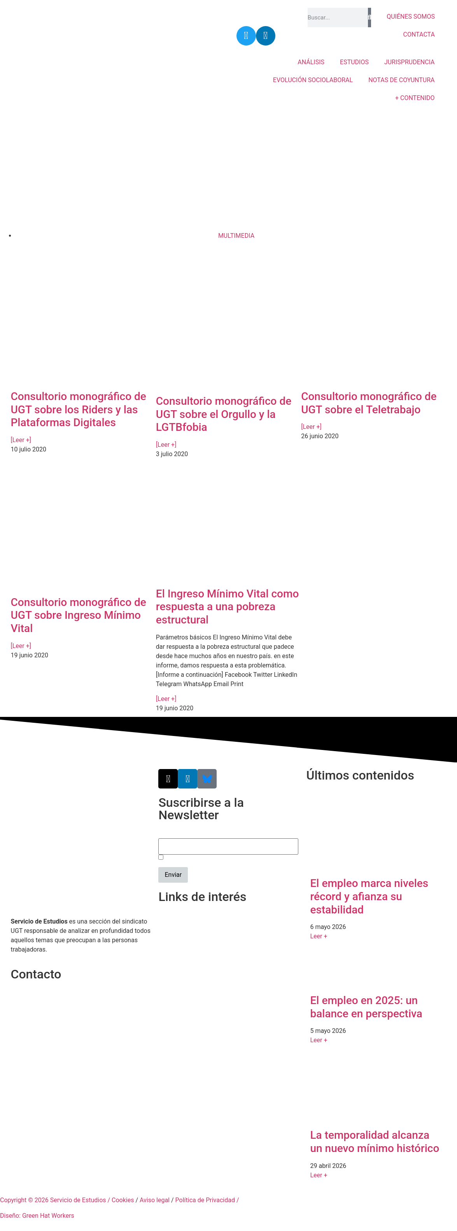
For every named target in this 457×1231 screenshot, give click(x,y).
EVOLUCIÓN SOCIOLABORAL (313, 80)
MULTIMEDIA (236, 235)
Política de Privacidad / (207, 1200)
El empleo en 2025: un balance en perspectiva (366, 1007)
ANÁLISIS (311, 62)
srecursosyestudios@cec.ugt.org (56, 1032)
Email (166, 834)
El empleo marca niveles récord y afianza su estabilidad (369, 896)
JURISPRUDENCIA (409, 62)
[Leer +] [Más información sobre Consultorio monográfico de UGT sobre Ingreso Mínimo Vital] (21, 646)
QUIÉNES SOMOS (411, 16)
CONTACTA (419, 34)
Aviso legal (155, 1200)
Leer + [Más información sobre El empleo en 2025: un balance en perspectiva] (318, 1040)
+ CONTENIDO (415, 98)
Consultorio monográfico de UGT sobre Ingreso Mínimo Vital (78, 615)
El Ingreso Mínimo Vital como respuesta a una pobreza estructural (227, 606)
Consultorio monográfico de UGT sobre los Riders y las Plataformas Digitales (78, 409)
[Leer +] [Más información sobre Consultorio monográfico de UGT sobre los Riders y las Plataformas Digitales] (21, 440)
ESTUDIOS (354, 62)
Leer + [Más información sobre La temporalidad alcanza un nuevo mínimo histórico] (318, 1175)
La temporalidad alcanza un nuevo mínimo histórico (374, 1142)
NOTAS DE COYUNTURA (401, 80)
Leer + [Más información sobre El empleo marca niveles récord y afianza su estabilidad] (318, 936)
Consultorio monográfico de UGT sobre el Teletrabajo (368, 403)
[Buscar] (369, 17)
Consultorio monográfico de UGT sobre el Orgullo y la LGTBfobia (223, 414)
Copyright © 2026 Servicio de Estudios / (56, 1200)
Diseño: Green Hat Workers (37, 1215)
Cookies (123, 1200)
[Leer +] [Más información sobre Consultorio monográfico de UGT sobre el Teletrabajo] (311, 426)
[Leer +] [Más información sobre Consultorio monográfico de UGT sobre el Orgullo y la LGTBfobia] (166, 444)
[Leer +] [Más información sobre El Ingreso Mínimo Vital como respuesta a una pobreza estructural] (166, 698)
